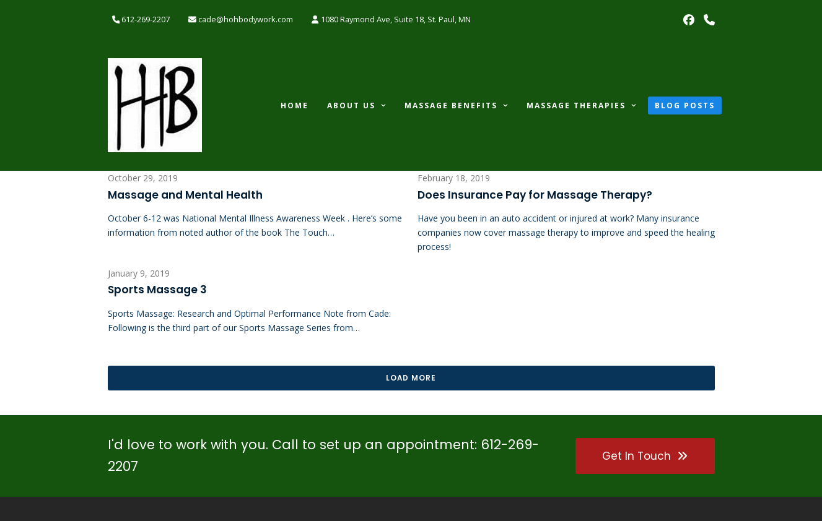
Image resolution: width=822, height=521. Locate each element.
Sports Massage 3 (157, 289)
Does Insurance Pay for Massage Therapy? (535, 194)
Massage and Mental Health (185, 194)
